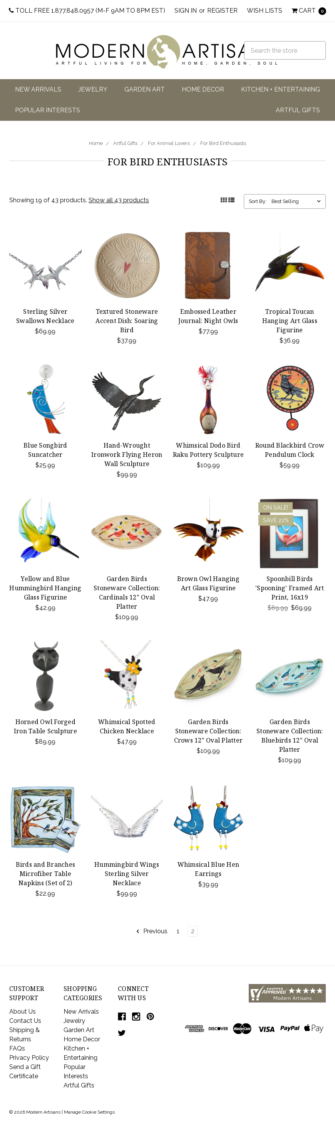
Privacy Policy (29, 1057)
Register (222, 10)
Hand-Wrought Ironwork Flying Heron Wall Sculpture (126, 454)
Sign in (185, 10)
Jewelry (92, 89)
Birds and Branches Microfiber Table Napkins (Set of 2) (45, 873)
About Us (22, 1011)
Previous (152, 931)
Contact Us (25, 1020)
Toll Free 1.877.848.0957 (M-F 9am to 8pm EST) (87, 10)
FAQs (17, 1048)
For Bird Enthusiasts (223, 143)
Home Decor (203, 89)
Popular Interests (47, 110)
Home (96, 143)
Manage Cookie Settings (89, 1112)
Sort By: (257, 201)
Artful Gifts (298, 110)
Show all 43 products (119, 200)
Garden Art (144, 89)
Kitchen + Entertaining (280, 89)
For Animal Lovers (169, 143)
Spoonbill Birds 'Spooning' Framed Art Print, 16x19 (289, 587)
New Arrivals (38, 89)
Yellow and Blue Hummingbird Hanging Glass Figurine (45, 587)
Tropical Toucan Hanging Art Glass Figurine (289, 320)
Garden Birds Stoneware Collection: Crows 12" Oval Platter (208, 731)
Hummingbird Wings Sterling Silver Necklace (126, 873)
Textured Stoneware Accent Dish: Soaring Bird (126, 320)
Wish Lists (264, 10)
